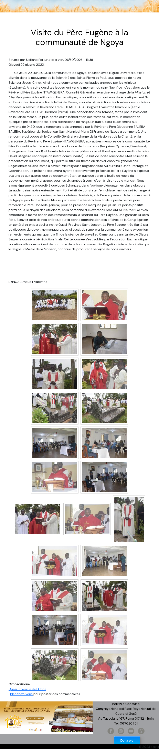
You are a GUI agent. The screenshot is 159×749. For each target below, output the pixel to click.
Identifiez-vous (21, 694)
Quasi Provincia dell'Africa (27, 689)
